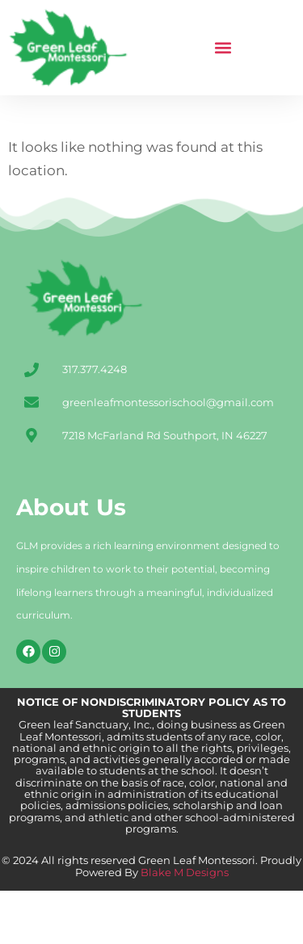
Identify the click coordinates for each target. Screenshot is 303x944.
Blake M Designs (183, 925)
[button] (223, 48)
